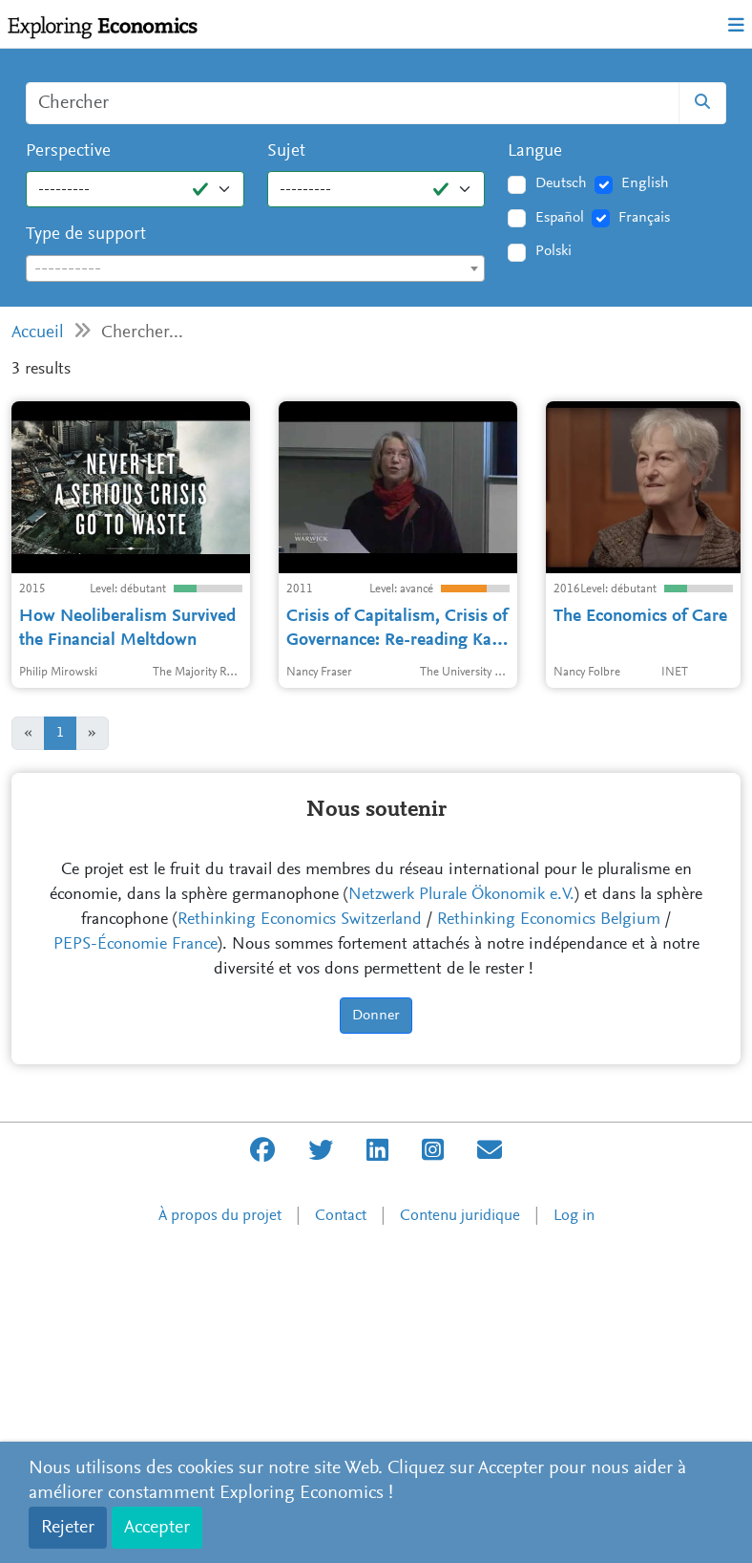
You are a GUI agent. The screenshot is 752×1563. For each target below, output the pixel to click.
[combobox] (255, 268)
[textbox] (255, 269)
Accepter (157, 1527)
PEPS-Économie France (135, 1260)
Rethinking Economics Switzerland (300, 1235)
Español (559, 217)
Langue (535, 151)
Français (644, 217)
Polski (553, 251)
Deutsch (561, 183)
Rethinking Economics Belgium (548, 1235)
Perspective (68, 151)
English (645, 183)
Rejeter (67, 1527)
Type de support (86, 234)
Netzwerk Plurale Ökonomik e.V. (461, 1210)
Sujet (286, 151)
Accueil (37, 333)
